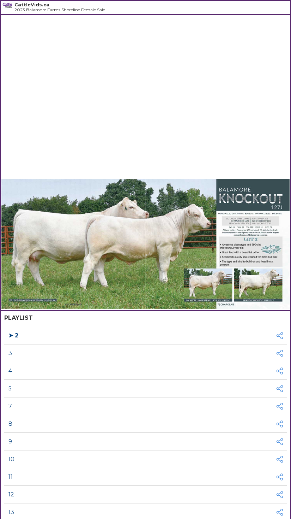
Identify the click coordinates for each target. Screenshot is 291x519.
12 (11, 494)
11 (10, 476)
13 (11, 512)
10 (11, 459)
